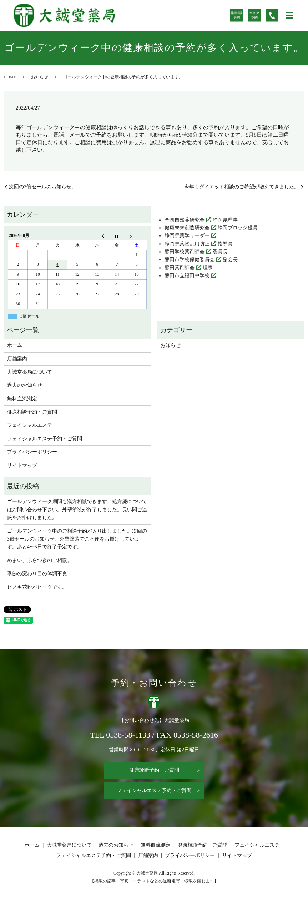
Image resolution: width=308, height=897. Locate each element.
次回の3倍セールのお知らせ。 (42, 186)
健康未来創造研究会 (187, 227)
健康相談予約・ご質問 (32, 412)
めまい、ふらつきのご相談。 (39, 560)
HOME (10, 77)
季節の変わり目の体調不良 (37, 573)
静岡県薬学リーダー (187, 235)
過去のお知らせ (24, 385)
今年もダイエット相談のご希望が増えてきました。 (241, 186)
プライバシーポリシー (32, 452)
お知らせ (39, 77)
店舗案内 (17, 358)
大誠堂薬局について (29, 372)
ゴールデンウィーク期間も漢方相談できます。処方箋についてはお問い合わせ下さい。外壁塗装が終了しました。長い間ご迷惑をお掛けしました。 (77, 509)
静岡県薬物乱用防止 (187, 244)
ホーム (14, 345)
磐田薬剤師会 (180, 267)
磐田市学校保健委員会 (189, 259)
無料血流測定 (22, 398)
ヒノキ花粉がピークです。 (37, 587)
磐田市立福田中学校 (187, 275)
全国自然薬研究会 (185, 220)
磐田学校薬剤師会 (185, 251)
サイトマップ (22, 465)
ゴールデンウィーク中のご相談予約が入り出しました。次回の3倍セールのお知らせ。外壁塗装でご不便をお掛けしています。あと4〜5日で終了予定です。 (77, 539)
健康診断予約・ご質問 (154, 770)
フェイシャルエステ (29, 425)
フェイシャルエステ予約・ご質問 (44, 438)
